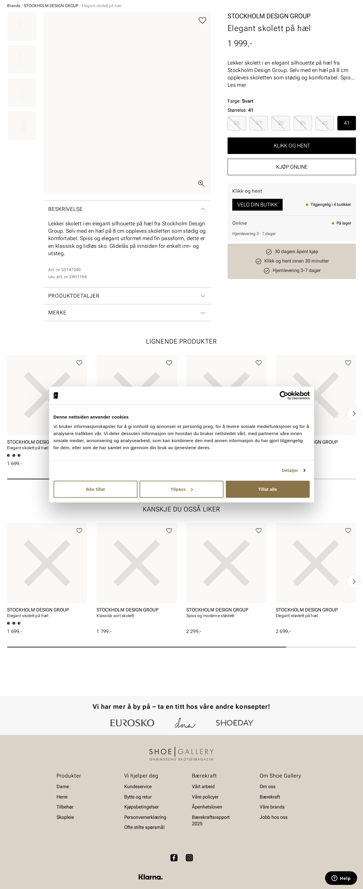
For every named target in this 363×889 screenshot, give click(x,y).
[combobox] (160, 21)
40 (325, 168)
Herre (33, 38)
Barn (53, 38)
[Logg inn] (299, 22)
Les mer (237, 130)
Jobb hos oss (274, 833)
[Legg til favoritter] (202, 65)
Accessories (80, 38)
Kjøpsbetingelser (141, 823)
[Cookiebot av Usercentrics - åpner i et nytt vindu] (284, 395)
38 (281, 168)
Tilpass (182, 488)
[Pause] (351, 4)
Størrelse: (237, 155)
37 (259, 168)
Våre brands (272, 823)
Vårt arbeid (203, 803)
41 (347, 168)
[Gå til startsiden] (33, 21)
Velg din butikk (257, 250)
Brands (13, 51)
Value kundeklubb (336, 38)
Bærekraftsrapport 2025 (211, 836)
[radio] (237, 168)
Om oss (268, 803)
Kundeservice (138, 803)
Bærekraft (270, 813)
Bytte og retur (138, 813)
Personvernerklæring (145, 833)
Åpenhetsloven (207, 823)
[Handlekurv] (346, 22)
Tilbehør (65, 823)
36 (237, 168)
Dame (13, 38)
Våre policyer (205, 813)
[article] (47, 450)
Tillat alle (267, 488)
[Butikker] (278, 22)
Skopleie (111, 38)
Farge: (240, 146)
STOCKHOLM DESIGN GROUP (51, 51)
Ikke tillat (95, 488)
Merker (300, 38)
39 (303, 168)
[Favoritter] (322, 22)
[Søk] (227, 20)
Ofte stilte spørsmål (144, 843)
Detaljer (290, 470)
